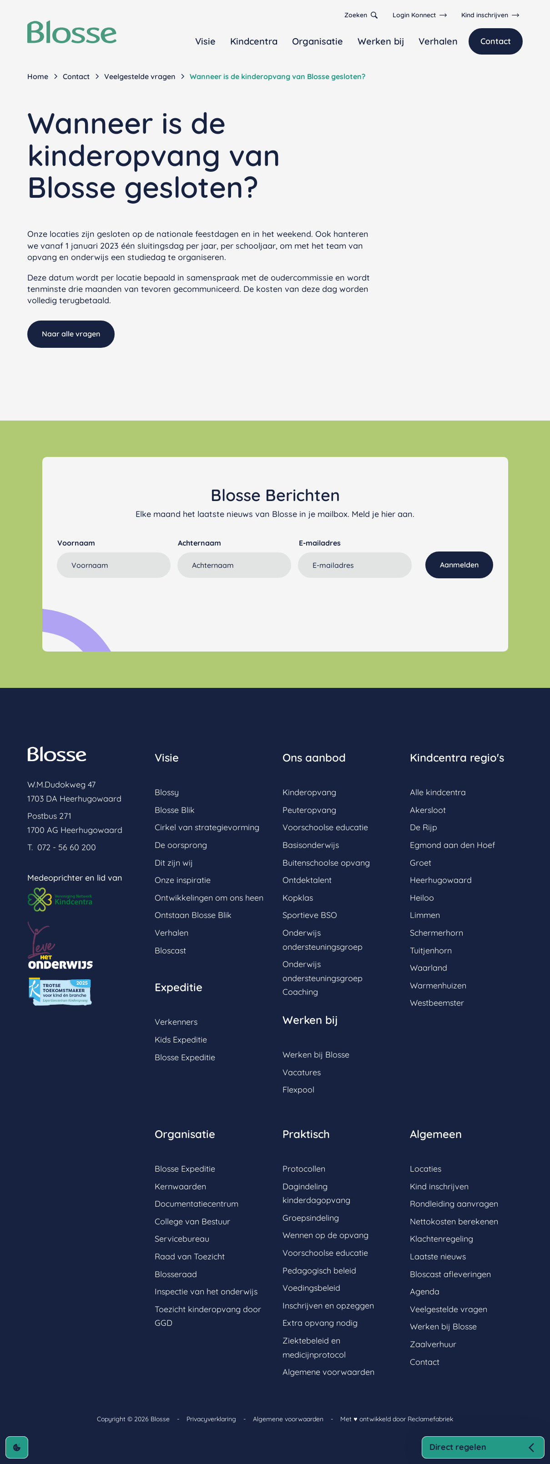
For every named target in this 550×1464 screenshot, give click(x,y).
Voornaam (76, 542)
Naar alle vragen (71, 333)
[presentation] (126, 601)
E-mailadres (320, 542)
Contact (495, 41)
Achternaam (199, 542)
